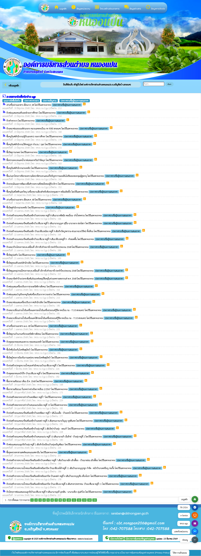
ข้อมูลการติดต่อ (155, 7)
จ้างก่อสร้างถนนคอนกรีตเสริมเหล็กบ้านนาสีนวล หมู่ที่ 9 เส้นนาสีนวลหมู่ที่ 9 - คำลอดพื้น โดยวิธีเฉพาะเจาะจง (65, 239)
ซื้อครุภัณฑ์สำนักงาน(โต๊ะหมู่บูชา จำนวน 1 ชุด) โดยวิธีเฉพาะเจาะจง (49, 144)
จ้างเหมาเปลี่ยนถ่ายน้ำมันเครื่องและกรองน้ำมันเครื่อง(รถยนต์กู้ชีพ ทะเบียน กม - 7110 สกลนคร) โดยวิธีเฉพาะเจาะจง (69, 310)
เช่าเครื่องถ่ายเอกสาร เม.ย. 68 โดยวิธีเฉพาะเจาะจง (42, 326)
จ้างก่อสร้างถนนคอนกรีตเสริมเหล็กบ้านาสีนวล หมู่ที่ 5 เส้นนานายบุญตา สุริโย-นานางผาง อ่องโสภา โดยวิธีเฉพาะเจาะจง (69, 223)
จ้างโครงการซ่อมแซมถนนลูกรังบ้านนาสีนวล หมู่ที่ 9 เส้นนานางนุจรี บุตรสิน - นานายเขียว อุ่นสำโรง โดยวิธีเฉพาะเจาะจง (69, 491)
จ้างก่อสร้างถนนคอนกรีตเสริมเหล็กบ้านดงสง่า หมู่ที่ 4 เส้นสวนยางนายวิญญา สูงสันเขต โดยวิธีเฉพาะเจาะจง (65, 420)
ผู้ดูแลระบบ (17, 538)
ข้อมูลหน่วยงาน (80, 7)
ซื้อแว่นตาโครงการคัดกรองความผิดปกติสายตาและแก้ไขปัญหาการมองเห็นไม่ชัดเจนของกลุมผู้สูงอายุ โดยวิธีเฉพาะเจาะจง (70, 175)
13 (84, 500)
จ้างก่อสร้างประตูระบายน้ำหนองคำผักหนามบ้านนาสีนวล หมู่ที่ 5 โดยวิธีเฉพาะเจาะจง (56, 365)
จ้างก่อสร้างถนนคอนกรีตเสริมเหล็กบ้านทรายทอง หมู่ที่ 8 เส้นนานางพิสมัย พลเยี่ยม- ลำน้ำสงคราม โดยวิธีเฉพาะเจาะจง (69, 215)
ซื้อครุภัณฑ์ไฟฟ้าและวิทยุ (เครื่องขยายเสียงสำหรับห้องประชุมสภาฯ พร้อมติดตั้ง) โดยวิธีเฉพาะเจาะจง (62, 191)
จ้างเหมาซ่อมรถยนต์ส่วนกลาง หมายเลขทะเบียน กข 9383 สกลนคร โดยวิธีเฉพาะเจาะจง (57, 128)
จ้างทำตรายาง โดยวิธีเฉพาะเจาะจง (36, 120)
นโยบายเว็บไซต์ (116, 538)
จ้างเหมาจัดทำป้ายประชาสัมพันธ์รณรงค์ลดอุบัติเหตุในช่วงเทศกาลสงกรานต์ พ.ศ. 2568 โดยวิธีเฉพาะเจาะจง (65, 278)
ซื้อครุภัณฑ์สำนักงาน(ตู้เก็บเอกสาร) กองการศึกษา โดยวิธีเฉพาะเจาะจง (50, 136)
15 (94, 500)
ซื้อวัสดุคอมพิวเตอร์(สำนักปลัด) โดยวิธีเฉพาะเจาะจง (43, 262)
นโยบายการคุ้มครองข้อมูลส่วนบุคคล (139, 538)
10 (69, 500)
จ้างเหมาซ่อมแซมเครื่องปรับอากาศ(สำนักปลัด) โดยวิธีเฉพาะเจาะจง (49, 302)
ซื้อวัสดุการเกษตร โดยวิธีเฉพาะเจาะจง (37, 152)
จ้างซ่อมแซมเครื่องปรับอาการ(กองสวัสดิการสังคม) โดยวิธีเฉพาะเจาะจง (50, 286)
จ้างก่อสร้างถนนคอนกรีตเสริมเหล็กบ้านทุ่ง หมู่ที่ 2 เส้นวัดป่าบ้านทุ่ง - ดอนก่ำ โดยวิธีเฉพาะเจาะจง (61, 428)
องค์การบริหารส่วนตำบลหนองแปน (53, 538)
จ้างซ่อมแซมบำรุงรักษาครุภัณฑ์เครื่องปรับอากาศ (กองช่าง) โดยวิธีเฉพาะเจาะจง (53, 294)
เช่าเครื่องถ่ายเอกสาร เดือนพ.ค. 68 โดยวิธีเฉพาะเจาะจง (44, 199)
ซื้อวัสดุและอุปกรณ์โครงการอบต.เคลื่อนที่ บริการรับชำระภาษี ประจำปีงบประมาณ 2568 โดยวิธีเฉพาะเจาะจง (65, 270)
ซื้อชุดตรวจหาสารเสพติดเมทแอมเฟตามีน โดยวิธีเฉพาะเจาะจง (47, 452)
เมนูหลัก (60, 7)
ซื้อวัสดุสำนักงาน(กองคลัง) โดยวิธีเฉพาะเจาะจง (41, 207)
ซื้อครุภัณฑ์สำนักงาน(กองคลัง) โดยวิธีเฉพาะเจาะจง (42, 168)
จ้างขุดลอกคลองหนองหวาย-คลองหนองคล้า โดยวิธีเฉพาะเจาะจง (48, 341)
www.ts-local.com (85, 538)
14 (89, 500)
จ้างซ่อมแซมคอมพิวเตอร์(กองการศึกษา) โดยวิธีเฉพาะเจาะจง (46, 112)
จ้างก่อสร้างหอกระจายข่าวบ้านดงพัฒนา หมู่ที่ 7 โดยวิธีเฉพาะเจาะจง (49, 397)
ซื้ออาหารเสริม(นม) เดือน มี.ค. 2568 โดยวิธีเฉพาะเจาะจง (45, 381)
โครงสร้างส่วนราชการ (107, 7)
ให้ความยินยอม (180, 553)
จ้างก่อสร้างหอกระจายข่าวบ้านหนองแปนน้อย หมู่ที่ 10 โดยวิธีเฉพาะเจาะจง (52, 405)
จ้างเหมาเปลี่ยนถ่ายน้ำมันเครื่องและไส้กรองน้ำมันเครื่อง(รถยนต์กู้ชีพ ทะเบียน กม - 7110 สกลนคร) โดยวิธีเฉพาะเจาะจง (70, 318)
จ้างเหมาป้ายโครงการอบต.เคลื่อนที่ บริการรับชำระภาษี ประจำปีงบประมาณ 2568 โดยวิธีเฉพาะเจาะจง (63, 247)
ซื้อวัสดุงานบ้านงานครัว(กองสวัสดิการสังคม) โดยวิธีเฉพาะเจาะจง (48, 333)
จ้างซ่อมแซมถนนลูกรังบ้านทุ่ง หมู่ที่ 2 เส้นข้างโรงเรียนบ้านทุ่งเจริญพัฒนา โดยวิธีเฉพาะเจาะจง (59, 444)
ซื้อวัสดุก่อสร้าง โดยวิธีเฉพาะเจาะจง (36, 254)
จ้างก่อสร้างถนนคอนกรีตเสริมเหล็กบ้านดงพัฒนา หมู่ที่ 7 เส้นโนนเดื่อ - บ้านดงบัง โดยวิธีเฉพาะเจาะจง (62, 412)
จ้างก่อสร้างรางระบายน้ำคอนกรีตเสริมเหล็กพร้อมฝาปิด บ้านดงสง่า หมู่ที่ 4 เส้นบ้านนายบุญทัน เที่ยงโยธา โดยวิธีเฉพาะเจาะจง (72, 476)
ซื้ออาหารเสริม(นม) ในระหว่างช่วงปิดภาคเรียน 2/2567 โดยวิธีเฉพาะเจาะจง (52, 389)
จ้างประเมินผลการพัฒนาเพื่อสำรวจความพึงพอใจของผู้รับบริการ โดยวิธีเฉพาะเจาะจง (56, 183)
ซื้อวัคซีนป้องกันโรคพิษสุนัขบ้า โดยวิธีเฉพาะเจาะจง (42, 349)
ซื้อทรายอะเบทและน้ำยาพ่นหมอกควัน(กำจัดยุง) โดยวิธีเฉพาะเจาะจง (50, 160)
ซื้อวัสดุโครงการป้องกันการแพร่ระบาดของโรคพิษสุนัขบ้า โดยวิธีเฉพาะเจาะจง (52, 357)
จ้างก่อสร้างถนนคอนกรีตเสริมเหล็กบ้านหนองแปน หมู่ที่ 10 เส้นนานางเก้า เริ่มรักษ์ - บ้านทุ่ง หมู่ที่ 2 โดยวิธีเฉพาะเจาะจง (69, 436)
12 (79, 500)
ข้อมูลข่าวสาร (132, 7)
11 (74, 500)
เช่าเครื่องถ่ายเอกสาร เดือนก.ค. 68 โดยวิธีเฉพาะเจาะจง (44, 104)
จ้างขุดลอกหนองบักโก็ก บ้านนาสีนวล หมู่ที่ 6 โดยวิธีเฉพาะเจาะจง (48, 373)
